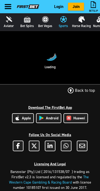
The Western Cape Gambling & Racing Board (49, 180)
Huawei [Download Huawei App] (75, 118)
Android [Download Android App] (48, 118)
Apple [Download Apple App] (23, 118)
